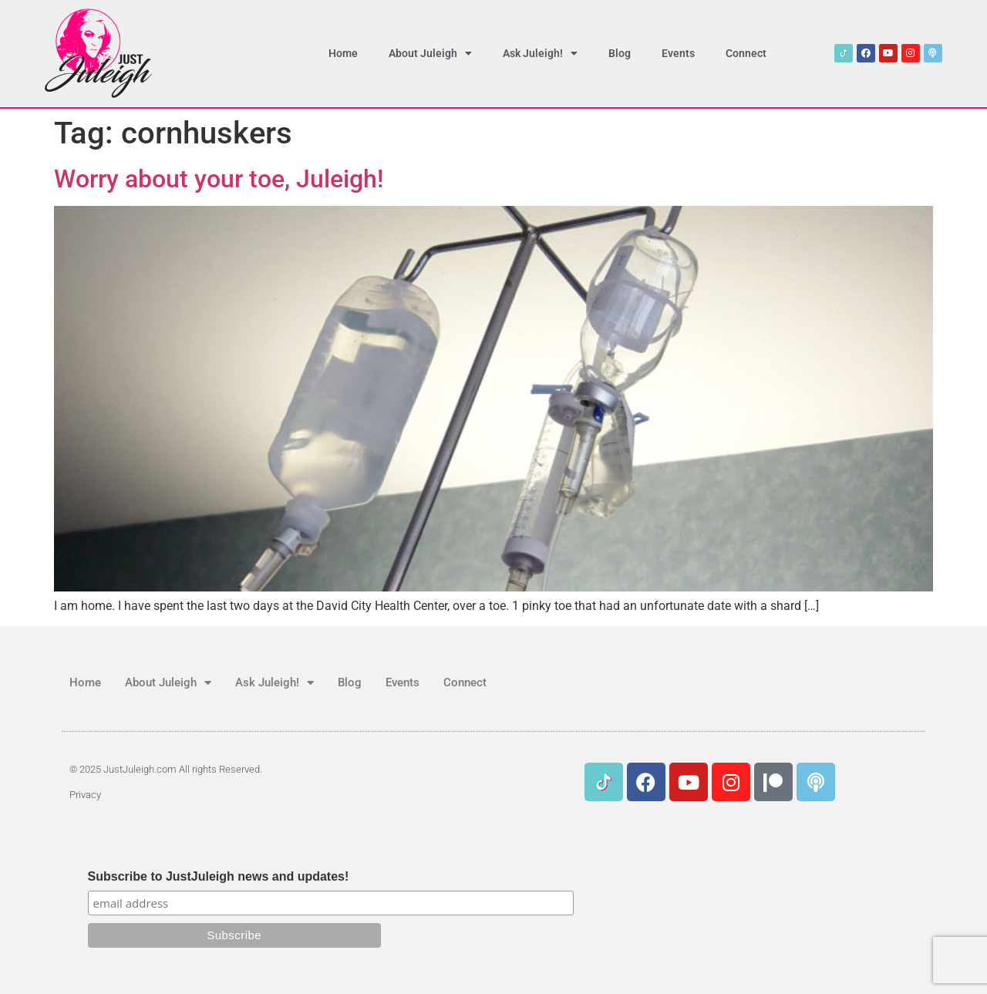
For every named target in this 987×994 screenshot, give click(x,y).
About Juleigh (430, 53)
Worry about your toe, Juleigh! (218, 179)
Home (343, 53)
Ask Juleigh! (540, 53)
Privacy (85, 794)
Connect (746, 53)
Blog (619, 53)
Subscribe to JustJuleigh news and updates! (218, 877)
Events (678, 53)
